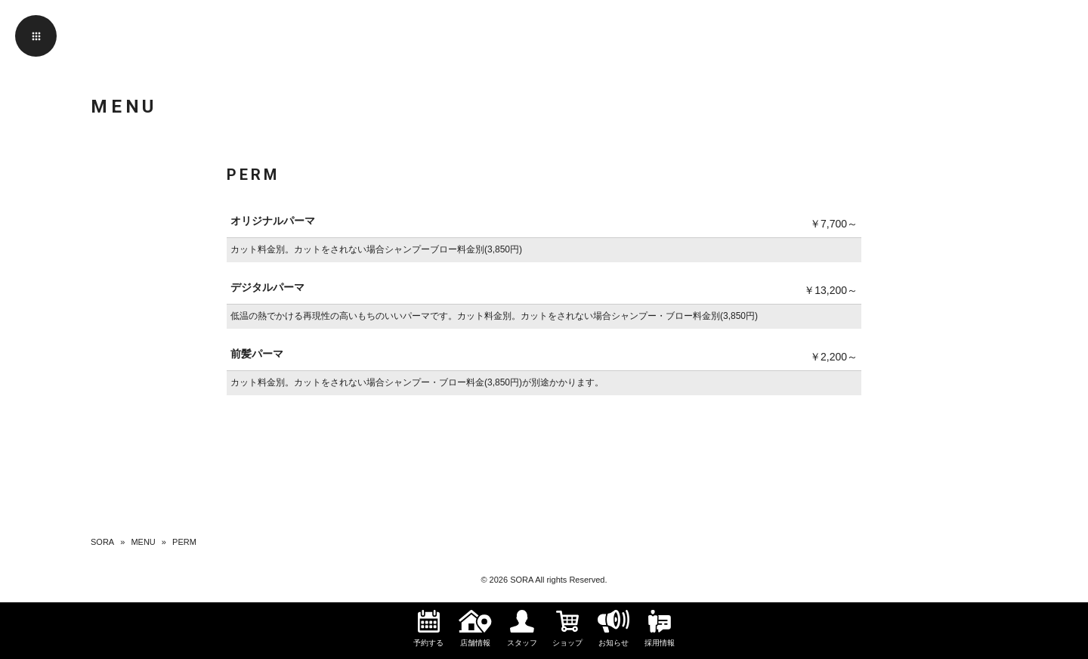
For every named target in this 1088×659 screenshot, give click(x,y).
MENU (143, 541)
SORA (102, 541)
